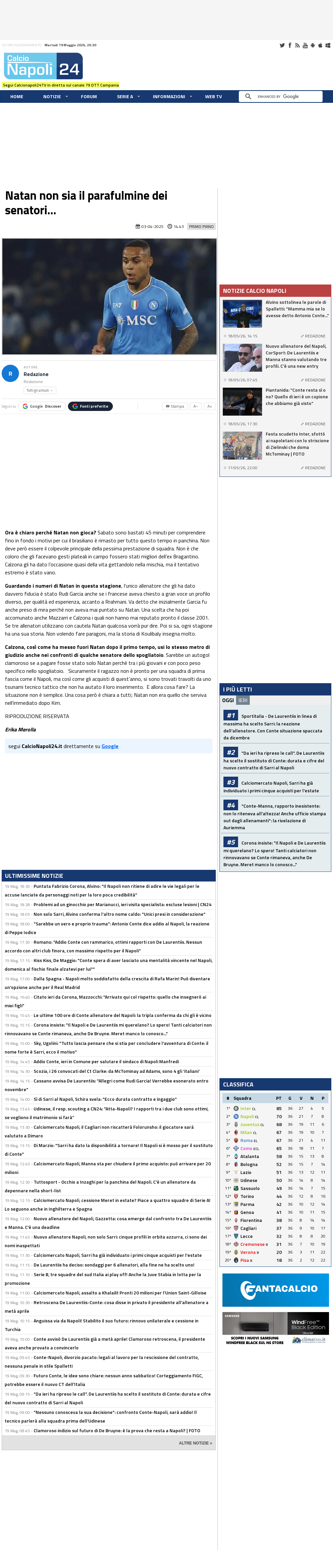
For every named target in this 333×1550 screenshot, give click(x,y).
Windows (328, 45)
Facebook (289, 45)
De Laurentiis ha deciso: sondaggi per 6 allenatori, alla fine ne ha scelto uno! (114, 1264)
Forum (89, 96)
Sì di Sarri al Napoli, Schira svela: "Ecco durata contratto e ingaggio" (105, 1098)
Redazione (36, 374)
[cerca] (282, 96)
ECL (256, 1148)
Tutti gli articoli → (40, 390)
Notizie (52, 96)
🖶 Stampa (175, 406)
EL (255, 1140)
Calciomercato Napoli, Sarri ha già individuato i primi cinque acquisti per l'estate (118, 1255)
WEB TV (213, 96)
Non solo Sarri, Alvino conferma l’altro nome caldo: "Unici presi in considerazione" (119, 913)
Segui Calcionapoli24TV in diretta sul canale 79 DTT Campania (61, 85)
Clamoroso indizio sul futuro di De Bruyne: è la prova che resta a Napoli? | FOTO (117, 1430)
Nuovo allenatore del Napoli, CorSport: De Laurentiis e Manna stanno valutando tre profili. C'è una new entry (296, 356)
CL (254, 1108)
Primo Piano (201, 226)
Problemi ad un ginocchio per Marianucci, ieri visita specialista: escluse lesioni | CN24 (122, 904)
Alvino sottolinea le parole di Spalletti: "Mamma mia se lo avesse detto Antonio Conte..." (297, 309)
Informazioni (169, 96)
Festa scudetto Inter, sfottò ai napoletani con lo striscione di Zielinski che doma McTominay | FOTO (297, 444)
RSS (297, 45)
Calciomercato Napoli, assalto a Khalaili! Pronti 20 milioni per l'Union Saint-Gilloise (120, 1292)
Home (16, 96)
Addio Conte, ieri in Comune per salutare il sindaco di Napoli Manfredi (106, 1061)
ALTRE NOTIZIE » (195, 1443)
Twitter (282, 45)
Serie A (125, 96)
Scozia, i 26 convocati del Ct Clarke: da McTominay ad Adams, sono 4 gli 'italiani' (116, 1070)
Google (42, 406)
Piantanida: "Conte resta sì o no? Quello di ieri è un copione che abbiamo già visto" (297, 397)
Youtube (305, 45)
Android (312, 45)
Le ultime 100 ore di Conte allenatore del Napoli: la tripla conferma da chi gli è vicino (122, 1015)
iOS (320, 45)
